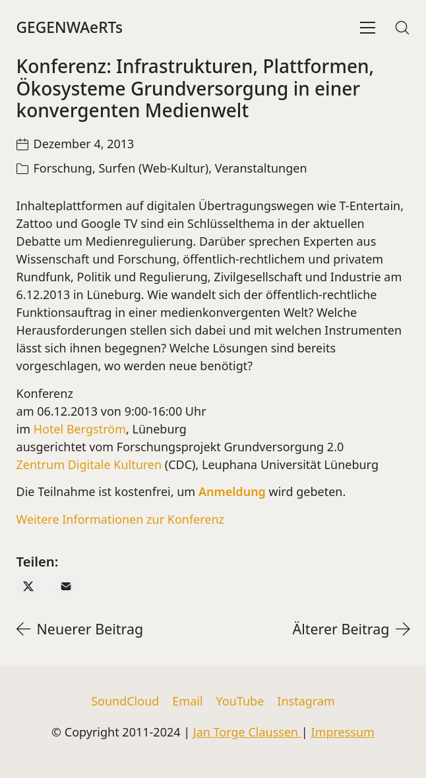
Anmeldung (232, 491)
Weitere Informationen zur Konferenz (120, 519)
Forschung (63, 168)
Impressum (342, 732)
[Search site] (402, 27)
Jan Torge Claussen (247, 732)
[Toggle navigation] (367, 27)
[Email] (65, 586)
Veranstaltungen (261, 168)
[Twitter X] (28, 586)
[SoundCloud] (125, 701)
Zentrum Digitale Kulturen (89, 464)
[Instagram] (306, 701)
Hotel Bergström (80, 429)
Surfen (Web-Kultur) (153, 168)
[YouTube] (240, 701)
